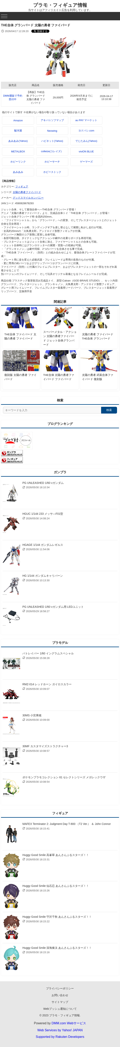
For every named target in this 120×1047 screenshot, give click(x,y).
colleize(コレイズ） (52, 151)
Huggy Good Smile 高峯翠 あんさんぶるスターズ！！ (55, 855)
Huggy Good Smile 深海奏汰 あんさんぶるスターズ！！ (57, 947)
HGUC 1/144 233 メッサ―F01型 (42, 513)
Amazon (18, 120)
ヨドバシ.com (86, 130)
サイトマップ (60, 1002)
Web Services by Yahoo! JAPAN (60, 1030)
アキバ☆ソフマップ (52, 120)
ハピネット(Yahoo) (52, 140)
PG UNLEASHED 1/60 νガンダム (43, 482)
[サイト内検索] (52, 410)
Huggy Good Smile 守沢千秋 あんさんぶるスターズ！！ (57, 916)
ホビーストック (52, 172)
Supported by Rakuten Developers (60, 1036)
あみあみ (18, 172)
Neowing (52, 130)
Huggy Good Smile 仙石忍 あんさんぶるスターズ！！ (55, 885)
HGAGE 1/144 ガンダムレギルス (42, 544)
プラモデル (60, 642)
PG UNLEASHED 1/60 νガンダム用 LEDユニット (53, 606)
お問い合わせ (60, 995)
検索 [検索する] (109, 410)
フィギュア (21, 186)
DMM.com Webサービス (69, 1023)
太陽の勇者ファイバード (27, 192)
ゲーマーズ (86, 161)
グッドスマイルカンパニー (28, 197)
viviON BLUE (86, 151)
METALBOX (18, 151)
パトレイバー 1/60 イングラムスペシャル (48, 653)
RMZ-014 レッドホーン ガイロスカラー (47, 684)
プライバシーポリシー (60, 988)
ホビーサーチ (52, 161)
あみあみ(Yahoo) (18, 140)
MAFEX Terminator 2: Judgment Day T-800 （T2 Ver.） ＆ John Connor (66, 823)
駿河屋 (18, 130)
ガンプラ (60, 472)
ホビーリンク (18, 161)
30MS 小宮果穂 (31, 715)
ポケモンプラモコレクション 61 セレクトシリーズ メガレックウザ (64, 777)
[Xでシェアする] (40, 31)
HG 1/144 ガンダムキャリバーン (42, 575)
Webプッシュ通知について (60, 1008)
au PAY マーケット (86, 120)
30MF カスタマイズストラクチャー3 (45, 746)
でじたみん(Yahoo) (86, 140)
